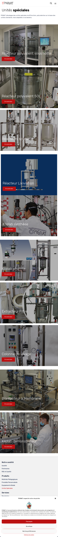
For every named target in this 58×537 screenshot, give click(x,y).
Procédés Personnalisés (9, 482)
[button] (55, 498)
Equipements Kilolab (8, 485)
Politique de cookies (29, 534)
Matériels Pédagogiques (10, 479)
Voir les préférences (29, 531)
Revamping (5, 496)
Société (4, 465)
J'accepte (29, 521)
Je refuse (29, 526)
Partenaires (5, 468)
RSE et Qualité (6, 471)
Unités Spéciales (7, 488)
